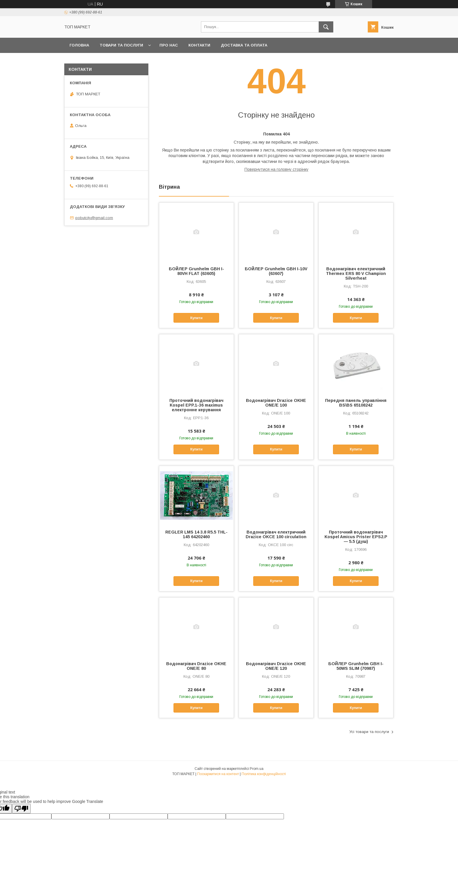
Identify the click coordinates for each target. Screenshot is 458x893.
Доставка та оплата (244, 45)
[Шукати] (326, 26)
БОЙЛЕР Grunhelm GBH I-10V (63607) (276, 271)
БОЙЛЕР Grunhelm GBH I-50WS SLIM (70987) (356, 666)
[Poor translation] (21, 808)
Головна (79, 45)
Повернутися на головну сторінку (276, 169)
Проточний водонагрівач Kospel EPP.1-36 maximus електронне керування (196, 405)
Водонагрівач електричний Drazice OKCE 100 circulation (276, 534)
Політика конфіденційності (264, 774)
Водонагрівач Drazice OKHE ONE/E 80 (196, 666)
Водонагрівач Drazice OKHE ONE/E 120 (276, 666)
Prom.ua (256, 769)
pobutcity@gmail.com (94, 218)
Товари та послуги (121, 45)
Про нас (168, 45)
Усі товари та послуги (369, 731)
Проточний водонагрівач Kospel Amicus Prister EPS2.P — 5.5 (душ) (356, 537)
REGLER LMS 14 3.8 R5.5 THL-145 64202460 (196, 534)
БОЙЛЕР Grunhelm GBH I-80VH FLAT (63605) (196, 271)
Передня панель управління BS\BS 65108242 (355, 402)
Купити (196, 318)
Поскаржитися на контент (218, 774)
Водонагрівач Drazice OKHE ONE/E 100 (276, 402)
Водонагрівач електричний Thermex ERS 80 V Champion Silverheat (356, 273)
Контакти (199, 45)
